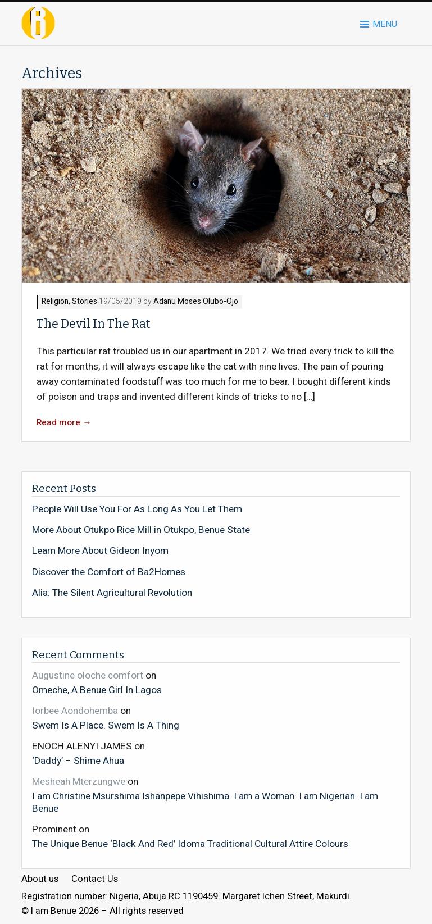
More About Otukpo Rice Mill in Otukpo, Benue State (141, 530)
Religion (55, 302)
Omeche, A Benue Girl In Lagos (97, 690)
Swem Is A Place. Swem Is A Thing (105, 725)
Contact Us (94, 879)
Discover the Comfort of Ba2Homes (108, 572)
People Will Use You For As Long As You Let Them (137, 509)
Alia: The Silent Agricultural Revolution (112, 593)
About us (39, 879)
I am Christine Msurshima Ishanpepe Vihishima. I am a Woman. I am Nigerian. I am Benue (205, 801)
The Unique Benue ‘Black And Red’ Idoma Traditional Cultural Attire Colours (190, 843)
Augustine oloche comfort (87, 675)
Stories (84, 302)
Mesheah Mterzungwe (78, 782)
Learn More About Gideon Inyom (100, 551)
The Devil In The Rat (94, 324)
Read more (64, 422)
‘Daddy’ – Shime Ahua (78, 760)
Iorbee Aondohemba (75, 711)
